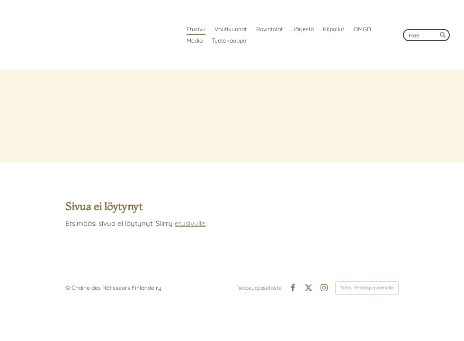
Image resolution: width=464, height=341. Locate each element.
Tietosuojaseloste (258, 288)
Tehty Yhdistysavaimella (366, 288)
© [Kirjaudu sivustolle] (68, 287)
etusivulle (190, 223)
